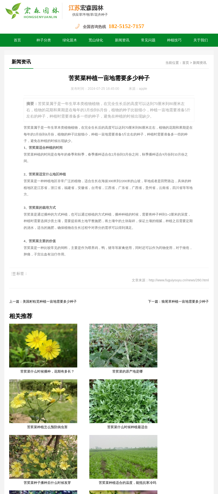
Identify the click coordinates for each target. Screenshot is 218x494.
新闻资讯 (122, 40)
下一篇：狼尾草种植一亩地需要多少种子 (178, 301)
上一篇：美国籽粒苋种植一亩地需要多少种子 (43, 301)
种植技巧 (174, 40)
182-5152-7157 (126, 26)
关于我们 (200, 40)
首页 (17, 40)
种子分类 (43, 40)
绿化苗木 (70, 40)
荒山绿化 (96, 40)
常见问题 (148, 40)
